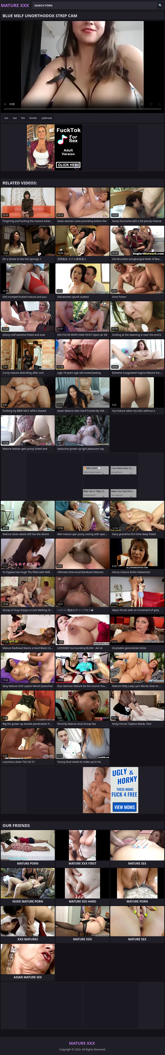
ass (6, 118)
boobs (33, 118)
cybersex (46, 118)
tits (23, 118)
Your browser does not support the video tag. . (82, 67)
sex (15, 118)
